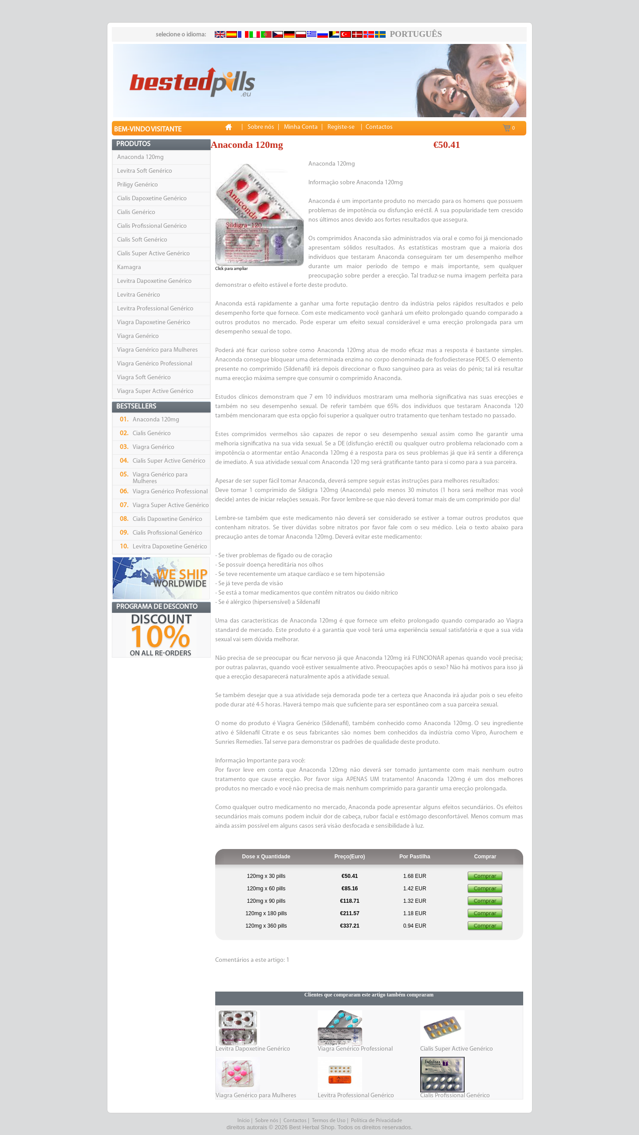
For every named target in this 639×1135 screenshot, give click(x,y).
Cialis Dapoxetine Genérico (152, 198)
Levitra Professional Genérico (155, 309)
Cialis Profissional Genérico (152, 226)
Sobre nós (266, 1120)
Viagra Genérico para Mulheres (157, 350)
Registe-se (341, 127)
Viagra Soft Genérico (144, 377)
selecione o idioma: (181, 35)
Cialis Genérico (136, 212)
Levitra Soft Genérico (144, 171)
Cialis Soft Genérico (142, 240)
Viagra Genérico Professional (154, 364)
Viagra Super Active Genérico (155, 391)
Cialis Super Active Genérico (153, 253)
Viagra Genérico (138, 336)
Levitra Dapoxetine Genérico (154, 281)
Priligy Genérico (137, 185)
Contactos (295, 1120)
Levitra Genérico (138, 295)
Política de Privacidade (376, 1120)
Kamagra (129, 267)
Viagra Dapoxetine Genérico (153, 322)
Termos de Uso (329, 1120)
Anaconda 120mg (140, 157)
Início (243, 1120)
